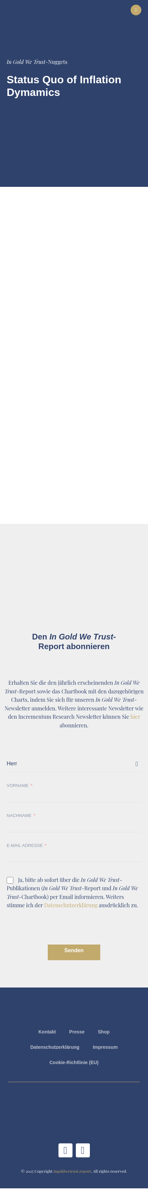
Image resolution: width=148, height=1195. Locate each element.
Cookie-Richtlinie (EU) (74, 1062)
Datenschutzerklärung (71, 905)
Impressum (105, 1047)
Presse (77, 1031)
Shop (104, 1031)
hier (135, 716)
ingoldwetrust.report (72, 1171)
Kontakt (47, 1031)
